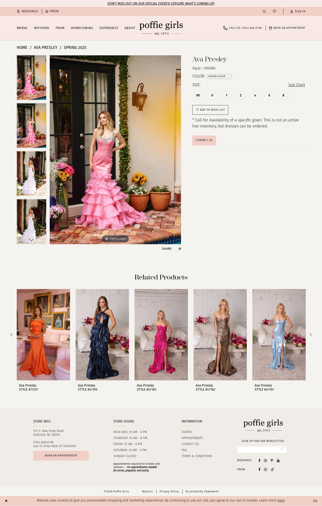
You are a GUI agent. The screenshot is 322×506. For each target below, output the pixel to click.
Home (22, 47)
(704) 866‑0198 (43, 442)
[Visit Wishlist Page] (274, 11)
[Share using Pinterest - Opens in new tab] (180, 249)
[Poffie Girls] (161, 28)
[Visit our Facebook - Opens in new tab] (259, 460)
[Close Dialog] (6, 501)
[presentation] (43, 334)
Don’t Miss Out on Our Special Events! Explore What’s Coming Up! (161, 4)
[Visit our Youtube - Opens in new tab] (278, 460)
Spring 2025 (75, 47)
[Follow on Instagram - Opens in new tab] (265, 470)
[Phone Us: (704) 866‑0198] (242, 28)
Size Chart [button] (296, 85)
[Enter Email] (262, 449)
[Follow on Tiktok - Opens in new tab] (272, 470)
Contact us (190, 444)
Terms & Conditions (197, 456)
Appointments (192, 438)
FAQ (184, 450)
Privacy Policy (169, 492)
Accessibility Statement (202, 492)
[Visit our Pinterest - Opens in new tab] (271, 460)
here (281, 501)
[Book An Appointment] (287, 27)
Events (187, 432)
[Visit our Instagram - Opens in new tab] (265, 460)
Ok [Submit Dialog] (315, 501)
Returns (147, 492)
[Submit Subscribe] (282, 450)
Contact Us (205, 141)
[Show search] (264, 11)
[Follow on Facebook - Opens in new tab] (259, 470)
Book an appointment (62, 456)
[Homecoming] (52, 11)
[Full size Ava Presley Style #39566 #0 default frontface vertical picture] (115, 149)
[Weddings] (27, 11)
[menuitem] (27, 11)
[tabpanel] (32, 79)
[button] (298, 11)
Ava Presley (45, 47)
